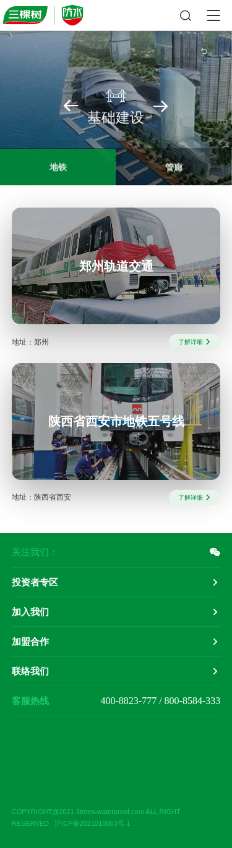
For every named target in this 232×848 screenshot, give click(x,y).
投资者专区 (35, 582)
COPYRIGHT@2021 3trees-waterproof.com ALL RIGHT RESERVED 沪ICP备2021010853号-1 (96, 817)
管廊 (174, 169)
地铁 (58, 169)
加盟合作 (30, 641)
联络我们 (30, 671)
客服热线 (30, 700)
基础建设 (115, 106)
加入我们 (30, 612)
